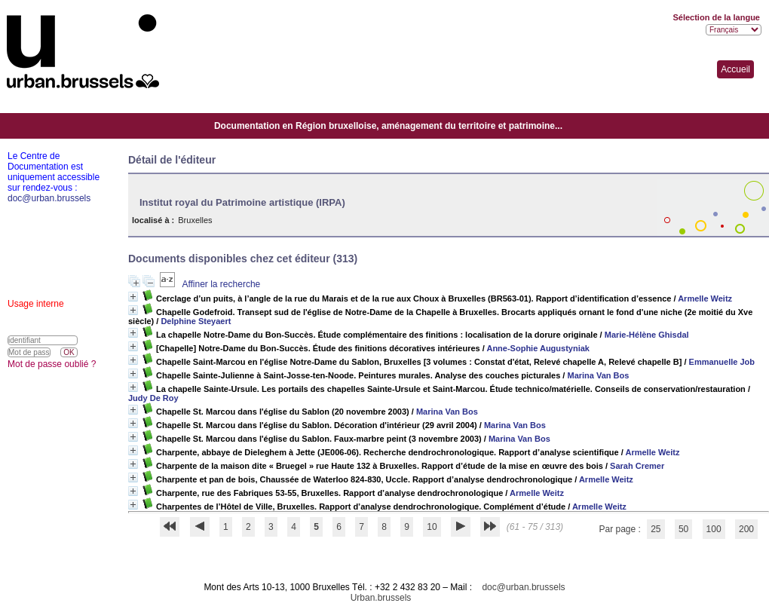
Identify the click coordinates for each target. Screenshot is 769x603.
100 (714, 529)
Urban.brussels (381, 597)
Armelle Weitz (705, 298)
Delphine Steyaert (196, 321)
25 (655, 529)
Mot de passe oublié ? (52, 364)
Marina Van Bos (598, 375)
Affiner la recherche (221, 284)
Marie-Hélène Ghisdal (647, 334)
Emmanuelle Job (722, 361)
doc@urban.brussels (523, 587)
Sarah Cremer (637, 465)
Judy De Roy (153, 398)
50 (683, 529)
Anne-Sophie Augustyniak (538, 348)
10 (432, 527)
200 (746, 529)
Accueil (735, 69)
